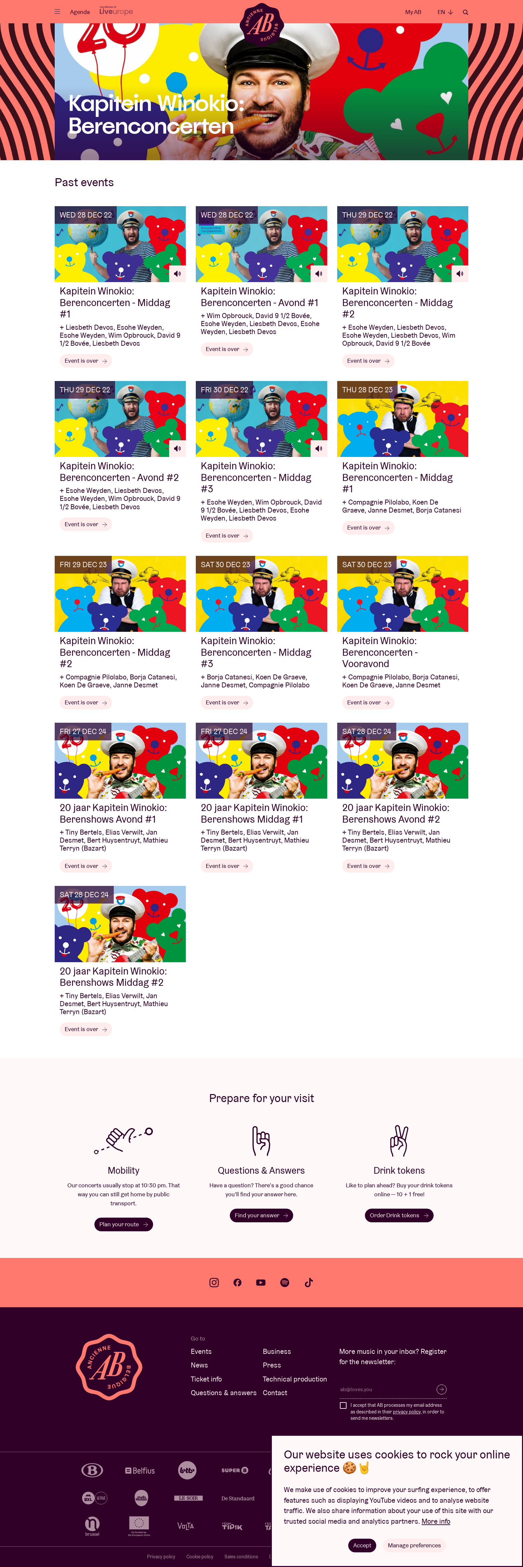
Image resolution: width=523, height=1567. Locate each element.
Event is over (86, 360)
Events (201, 1351)
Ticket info (206, 1378)
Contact (275, 1392)
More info (436, 1521)
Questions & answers (224, 1392)
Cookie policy (199, 1557)
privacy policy (407, 1412)
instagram (214, 1282)
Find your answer (261, 1215)
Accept (362, 1545)
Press (272, 1365)
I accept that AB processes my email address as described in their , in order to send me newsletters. (397, 1411)
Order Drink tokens (399, 1215)
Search (465, 12)
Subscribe (442, 1389)
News (199, 1365)
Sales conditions (241, 1557)
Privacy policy (161, 1557)
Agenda (80, 12)
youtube (261, 1282)
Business (277, 1351)
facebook (237, 1283)
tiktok (309, 1282)
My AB (413, 12)
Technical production (295, 1378)
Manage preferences (414, 1545)
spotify (285, 1282)
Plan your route (123, 1224)
